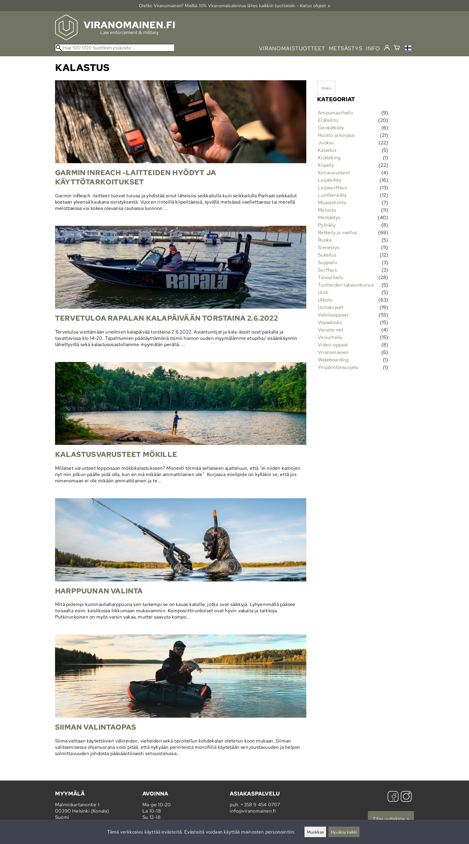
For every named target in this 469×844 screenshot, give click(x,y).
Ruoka (324, 240)
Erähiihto (328, 120)
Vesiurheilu (330, 337)
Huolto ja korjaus (336, 135)
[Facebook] (393, 797)
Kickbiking (329, 157)
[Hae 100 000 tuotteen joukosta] (115, 47)
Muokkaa (315, 832)
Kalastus (327, 150)
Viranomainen (333, 352)
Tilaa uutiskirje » (391, 819)
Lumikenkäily (332, 195)
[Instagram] (406, 797)
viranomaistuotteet (292, 48)
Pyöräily (327, 225)
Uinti (323, 292)
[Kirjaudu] (387, 48)
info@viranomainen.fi (253, 811)
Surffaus (327, 270)
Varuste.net (330, 330)
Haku (326, 88)
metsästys (346, 48)
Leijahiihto (329, 180)
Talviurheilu (330, 277)
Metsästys (329, 217)
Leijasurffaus (332, 187)
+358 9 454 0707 (260, 804)
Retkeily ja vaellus (337, 232)
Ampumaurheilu (335, 113)
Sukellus (327, 255)
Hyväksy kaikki (344, 832)
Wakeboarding (333, 360)
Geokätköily (331, 128)
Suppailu (327, 262)
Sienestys (328, 247)
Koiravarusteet (334, 172)
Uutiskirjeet (330, 307)
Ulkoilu (325, 300)
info (373, 48)
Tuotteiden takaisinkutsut (346, 285)
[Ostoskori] (397, 48)
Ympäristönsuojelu (338, 367)
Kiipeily (326, 165)
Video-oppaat (333, 345)
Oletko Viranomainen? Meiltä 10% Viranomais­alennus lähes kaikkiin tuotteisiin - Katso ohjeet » (234, 5)
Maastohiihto (332, 202)
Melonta (327, 210)
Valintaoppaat (333, 315)
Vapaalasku (330, 322)
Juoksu (326, 143)
